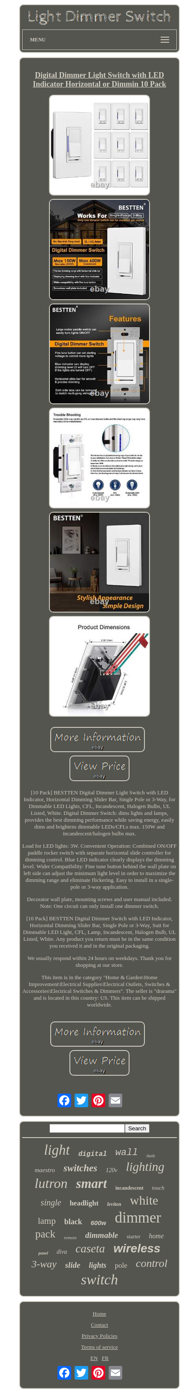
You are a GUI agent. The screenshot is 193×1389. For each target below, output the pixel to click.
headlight (83, 1203)
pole (121, 1265)
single (51, 1202)
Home (100, 1313)
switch (99, 1279)
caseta (90, 1248)
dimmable (101, 1235)
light (57, 1150)
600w (99, 1222)
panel (43, 1253)
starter (133, 1236)
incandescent (129, 1188)
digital (92, 1154)
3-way (44, 1263)
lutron (51, 1183)
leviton (114, 1204)
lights (98, 1265)
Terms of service (99, 1347)
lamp (47, 1221)
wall (126, 1152)
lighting (145, 1166)
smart (91, 1183)
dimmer (138, 1217)
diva (62, 1252)
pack (45, 1234)
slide (73, 1265)
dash (151, 1155)
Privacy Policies (99, 1336)
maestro (45, 1170)
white (144, 1200)
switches (80, 1168)
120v (111, 1170)
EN (94, 1358)
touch (158, 1188)
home (156, 1236)
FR (105, 1358)
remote (70, 1237)
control (151, 1263)
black (73, 1221)
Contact (99, 1325)
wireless (137, 1248)
